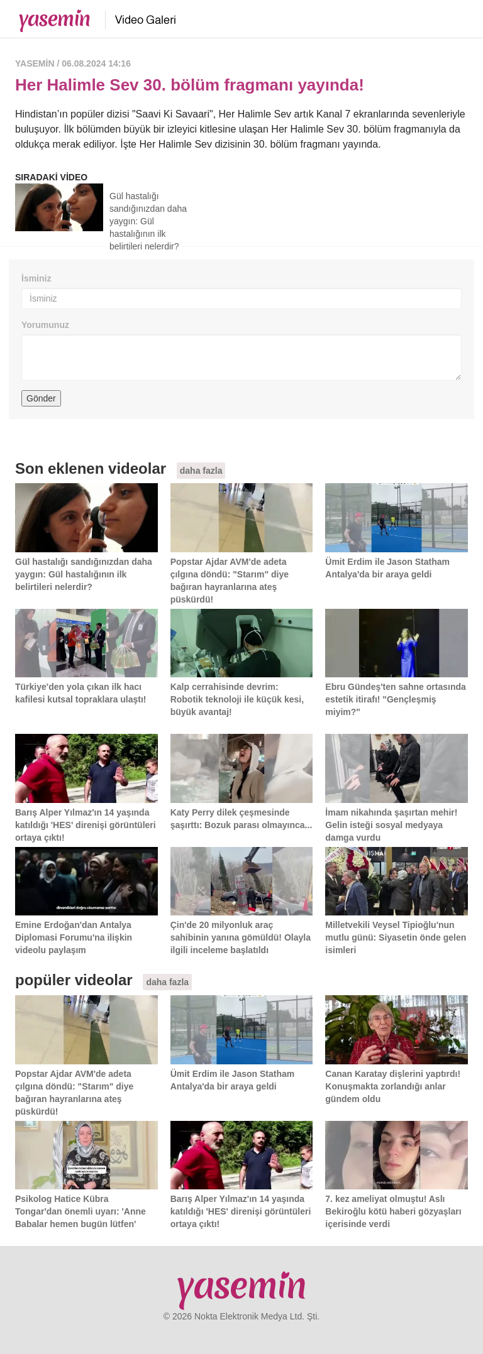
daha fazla (201, 471)
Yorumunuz (45, 325)
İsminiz (36, 278)
